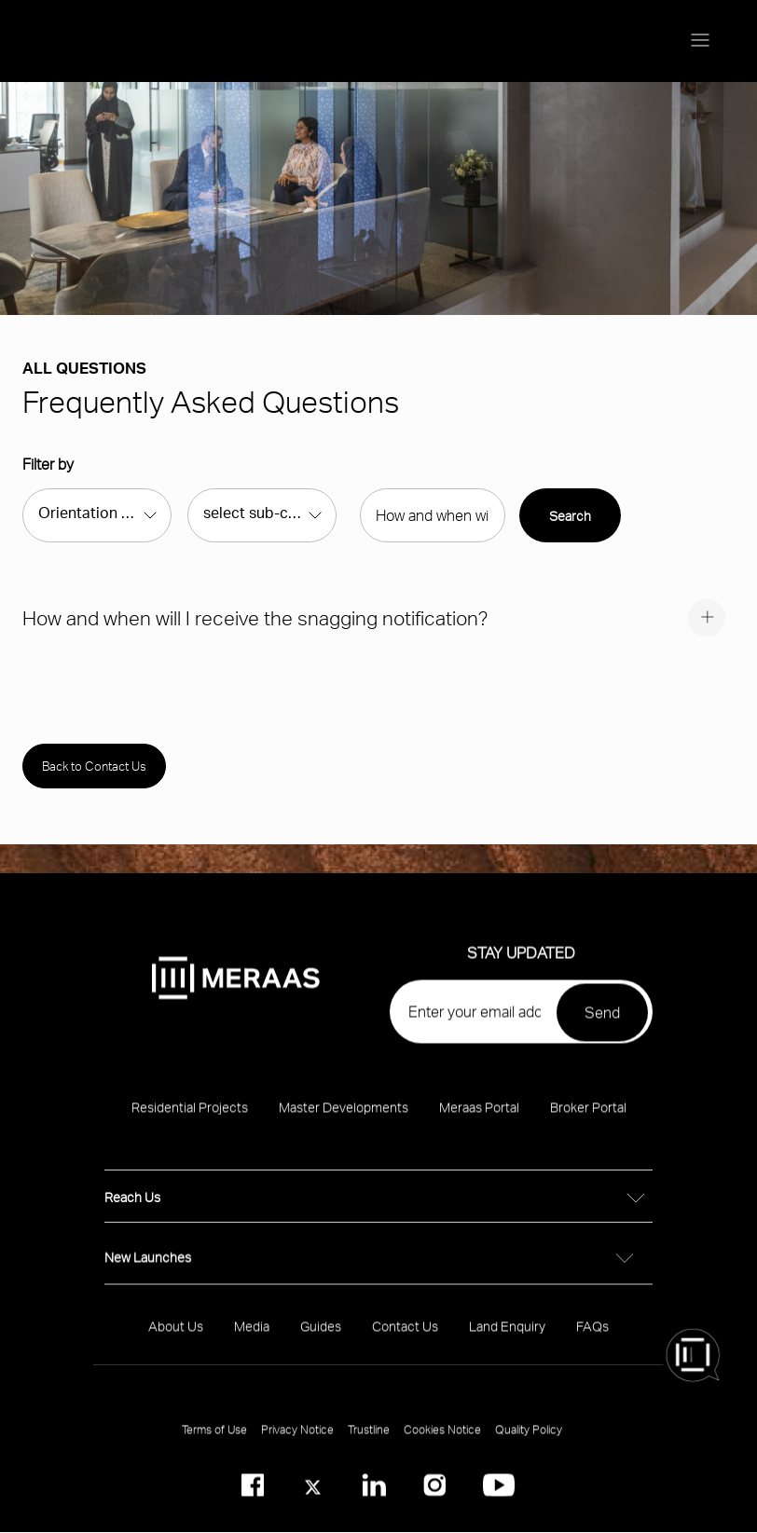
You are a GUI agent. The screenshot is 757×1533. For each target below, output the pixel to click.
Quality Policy (528, 1439)
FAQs (592, 1336)
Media (251, 1336)
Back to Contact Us (94, 766)
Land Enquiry (507, 1336)
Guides (320, 1336)
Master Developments (343, 1117)
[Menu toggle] (700, 41)
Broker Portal (588, 1117)
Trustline (369, 1439)
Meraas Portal (479, 1117)
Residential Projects (189, 1117)
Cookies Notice (442, 1439)
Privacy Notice (297, 1439)
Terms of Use (214, 1439)
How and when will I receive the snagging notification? (255, 617)
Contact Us (405, 1336)
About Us (175, 1336)
